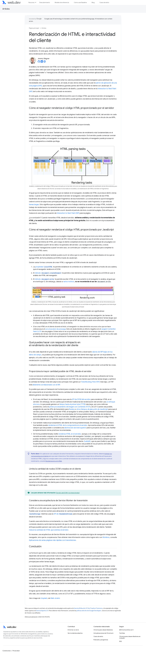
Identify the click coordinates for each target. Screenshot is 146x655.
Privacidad (16, 651)
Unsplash (43, 598)
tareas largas (34, 204)
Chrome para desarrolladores (103, 630)
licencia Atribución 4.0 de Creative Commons (88, 608)
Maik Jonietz (55, 598)
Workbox (106, 537)
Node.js (72, 409)
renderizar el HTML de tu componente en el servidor (67, 425)
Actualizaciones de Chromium (103, 633)
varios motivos (68, 282)
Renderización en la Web (54, 461)
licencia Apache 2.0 (42, 611)
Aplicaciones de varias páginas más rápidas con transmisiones (52, 540)
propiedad (44, 267)
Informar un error (73, 630)
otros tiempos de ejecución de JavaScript (92, 409)
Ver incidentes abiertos (75, 633)
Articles (6, 9)
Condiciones (6, 651)
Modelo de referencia (62, 2)
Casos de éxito (104, 2)
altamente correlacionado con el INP (46, 385)
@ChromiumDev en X (126, 630)
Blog (93, 2)
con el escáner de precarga (55, 329)
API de (63, 514)
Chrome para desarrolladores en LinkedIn (129, 637)
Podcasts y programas (101, 640)
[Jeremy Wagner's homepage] (45, 62)
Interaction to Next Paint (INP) (68, 213)
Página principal (34, 28)
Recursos (31, 2)
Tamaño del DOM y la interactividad (67, 493)
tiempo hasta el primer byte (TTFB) (72, 404)
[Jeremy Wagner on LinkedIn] (42, 62)
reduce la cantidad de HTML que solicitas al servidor (48, 530)
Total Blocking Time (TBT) (90, 382)
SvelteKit (87, 441)
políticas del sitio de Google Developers (89, 611)
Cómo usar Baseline (80, 2)
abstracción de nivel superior (75, 428)
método (48, 273)
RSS (120, 641)
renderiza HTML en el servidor (70, 434)
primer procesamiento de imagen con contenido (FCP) (69, 407)
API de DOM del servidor (81, 399)
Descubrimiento (44, 2)
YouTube (122, 633)
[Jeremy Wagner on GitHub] (39, 62)
